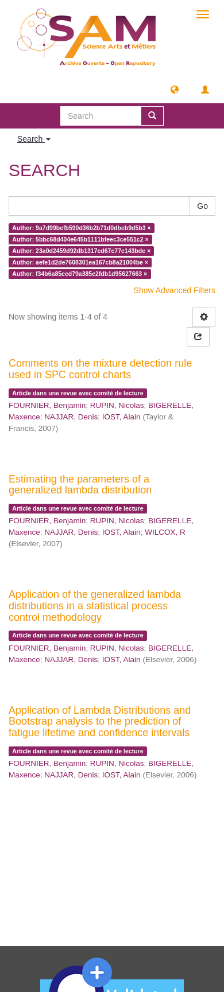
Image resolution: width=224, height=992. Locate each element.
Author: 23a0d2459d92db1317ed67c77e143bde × (81, 250)
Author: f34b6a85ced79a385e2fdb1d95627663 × (79, 273)
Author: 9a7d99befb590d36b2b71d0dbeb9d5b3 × (81, 227)
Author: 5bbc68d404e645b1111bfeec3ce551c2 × (80, 239)
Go (202, 206)
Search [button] (34, 138)
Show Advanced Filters (174, 290)
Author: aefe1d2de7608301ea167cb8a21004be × (80, 262)
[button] (174, 89)
